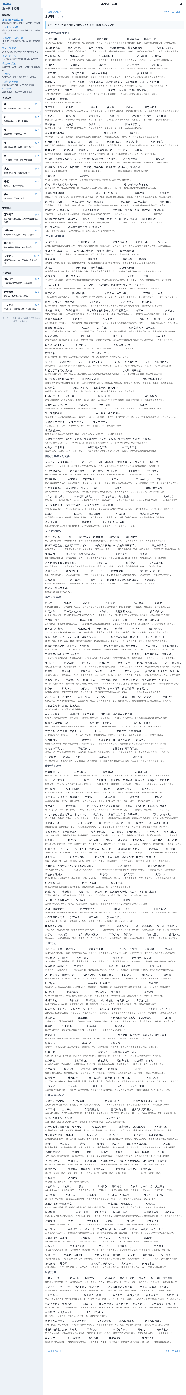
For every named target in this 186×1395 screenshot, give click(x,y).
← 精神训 (165, 12)
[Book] (181, 4)
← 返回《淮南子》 (53, 12)
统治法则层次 (9, 63)
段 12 (36, 256)
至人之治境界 (9, 48)
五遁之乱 (6, 74)
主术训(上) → (178, 12)
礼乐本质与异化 (10, 81)
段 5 (37, 181)
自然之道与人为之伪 (12, 38)
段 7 (37, 104)
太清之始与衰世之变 (12, 19)
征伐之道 (6, 89)
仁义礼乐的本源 (10, 27)
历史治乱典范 (9, 56)
